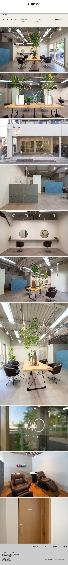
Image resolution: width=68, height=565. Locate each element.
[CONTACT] (55, 546)
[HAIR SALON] (5, 14)
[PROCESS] (35, 546)
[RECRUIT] (64, 546)
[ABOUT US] (45, 546)
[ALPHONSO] (33, 4)
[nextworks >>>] (58, 19)
